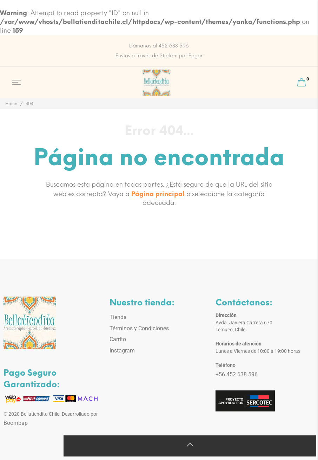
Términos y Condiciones (139, 328)
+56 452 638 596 (237, 374)
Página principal (158, 194)
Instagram (122, 350)
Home (11, 103)
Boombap (16, 423)
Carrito (118, 339)
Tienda (118, 317)
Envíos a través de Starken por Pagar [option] (159, 56)
